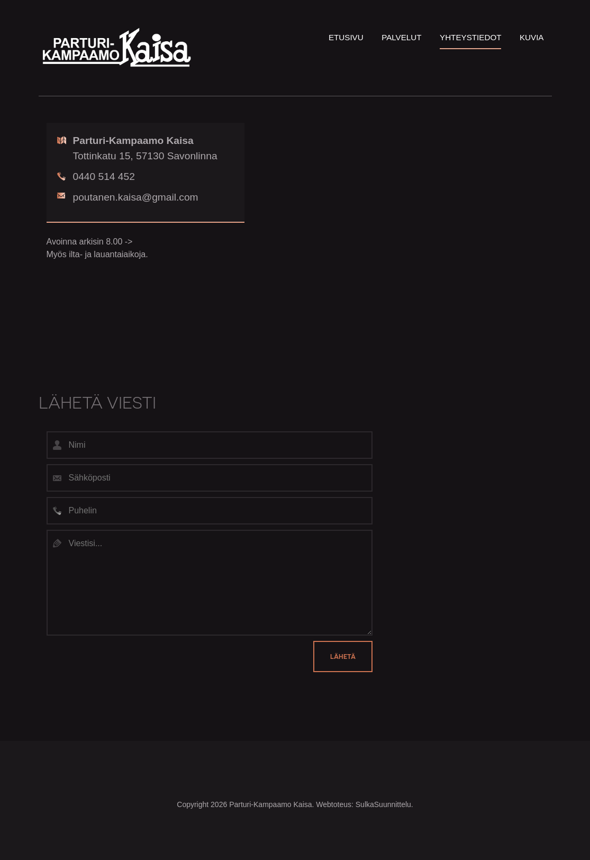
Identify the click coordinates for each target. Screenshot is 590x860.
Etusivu (346, 37)
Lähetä (343, 656)
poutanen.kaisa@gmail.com (127, 197)
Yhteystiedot (470, 37)
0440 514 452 (96, 176)
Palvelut (401, 37)
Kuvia (532, 37)
